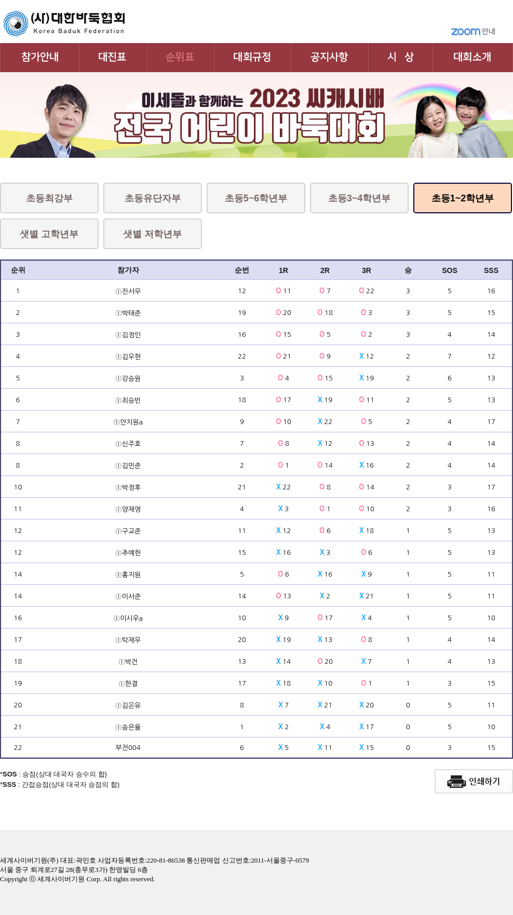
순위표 (180, 57)
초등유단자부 (153, 198)
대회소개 (473, 57)
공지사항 (330, 57)
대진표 (113, 57)
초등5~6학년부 (256, 198)
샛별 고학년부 (49, 234)
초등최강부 (49, 198)
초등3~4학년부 (359, 198)
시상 (401, 57)
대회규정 (252, 57)
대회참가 (39, 57)
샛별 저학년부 (152, 234)
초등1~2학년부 (462, 198)
